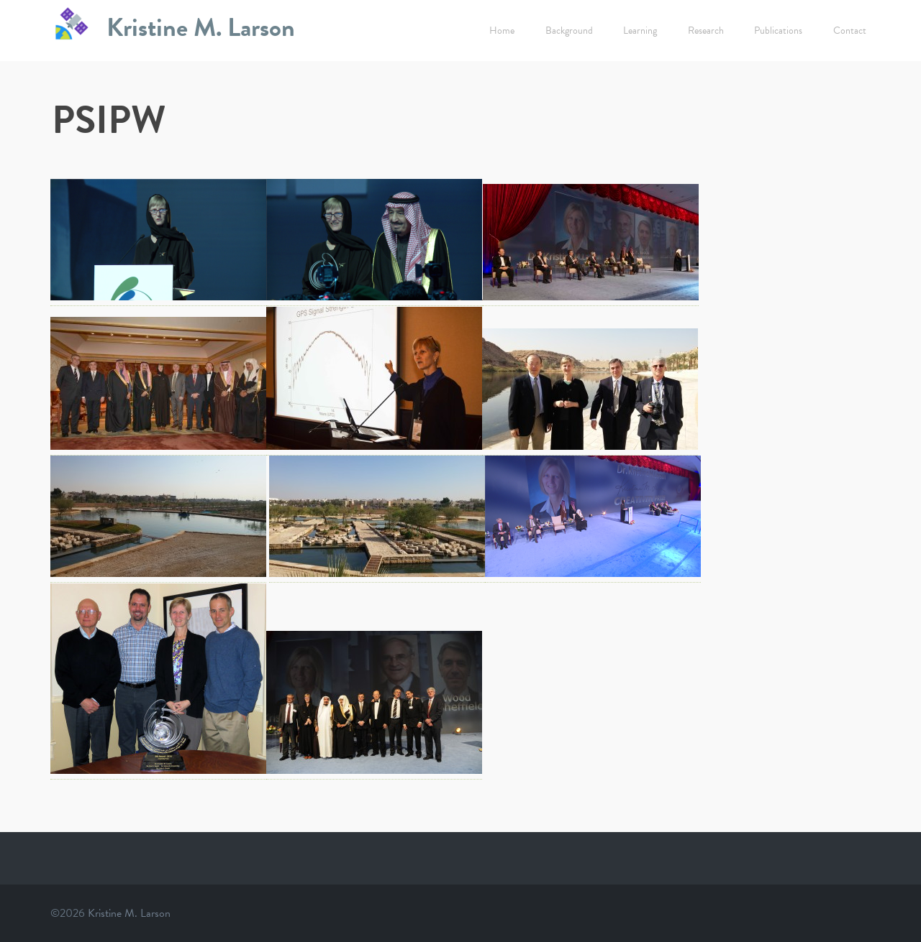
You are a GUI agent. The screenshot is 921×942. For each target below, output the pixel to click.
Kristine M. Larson (200, 27)
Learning (640, 30)
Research (706, 30)
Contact (849, 30)
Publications (778, 30)
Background (569, 30)
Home (501, 30)
